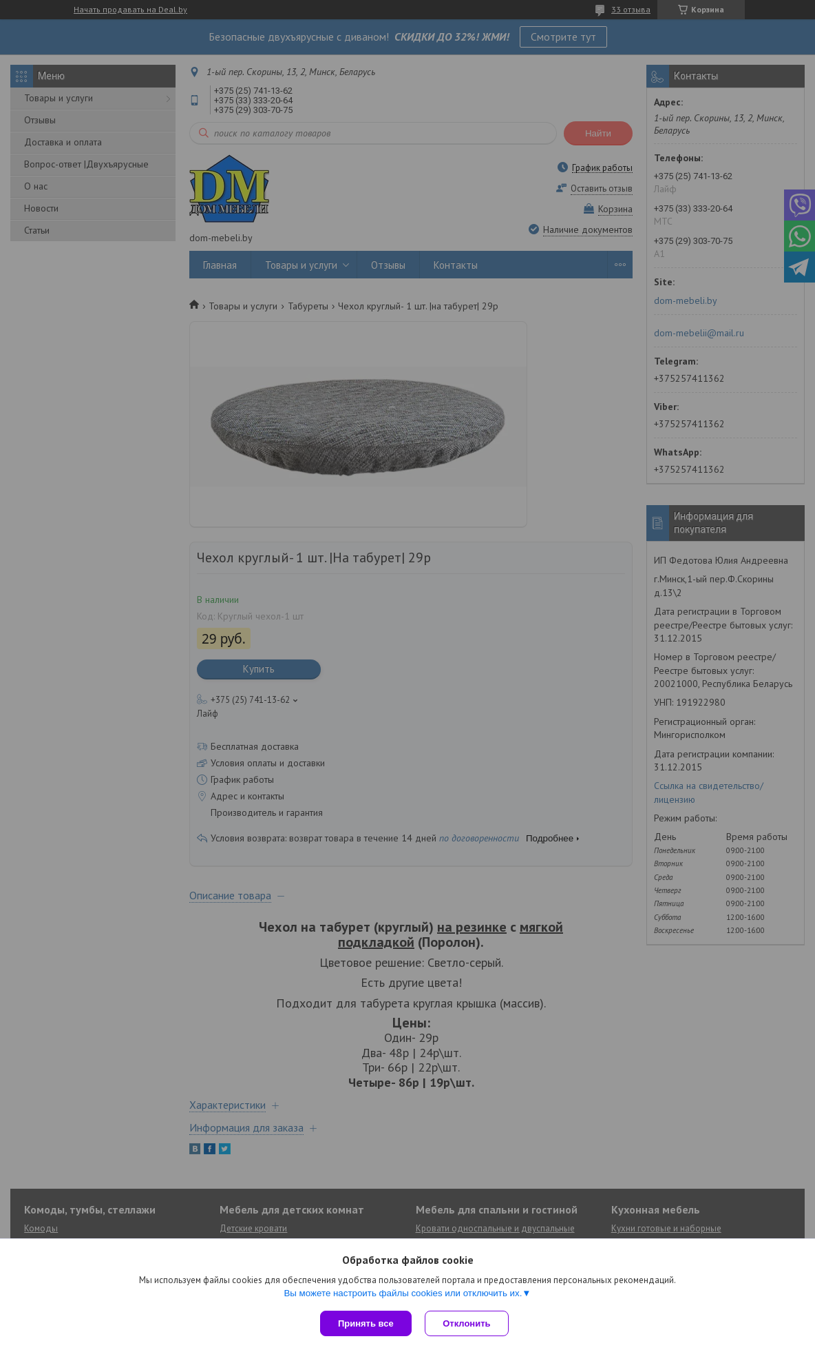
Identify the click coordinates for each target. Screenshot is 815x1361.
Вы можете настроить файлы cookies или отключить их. (403, 1293)
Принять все (366, 1323)
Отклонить (467, 1323)
